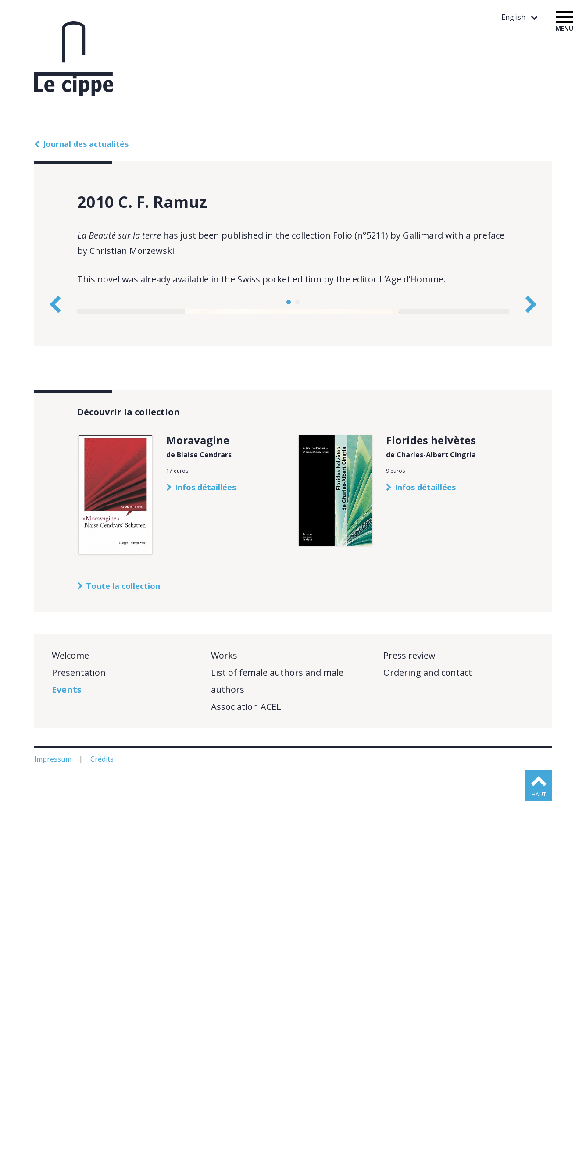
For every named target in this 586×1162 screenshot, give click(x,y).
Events (67, 1051)
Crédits (102, 1120)
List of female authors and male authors (277, 1042)
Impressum (53, 1120)
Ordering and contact (427, 1034)
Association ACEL (246, 1068)
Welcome (70, 1017)
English (514, 17)
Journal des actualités (86, 144)
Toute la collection (123, 947)
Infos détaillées (205, 848)
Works (224, 1017)
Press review (409, 1017)
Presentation (79, 1034)
